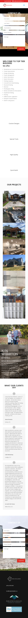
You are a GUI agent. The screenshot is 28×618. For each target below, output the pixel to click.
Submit (21, 49)
